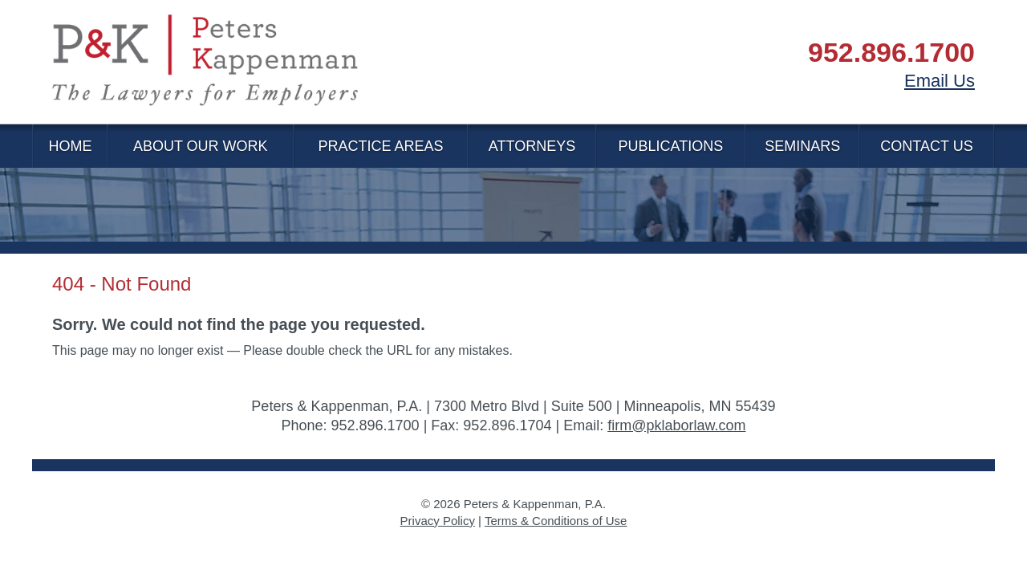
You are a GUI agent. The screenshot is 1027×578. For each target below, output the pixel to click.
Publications (671, 146)
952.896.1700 (891, 52)
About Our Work (200, 146)
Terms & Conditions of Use (556, 520)
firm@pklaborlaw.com (676, 425)
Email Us (939, 81)
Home (69, 146)
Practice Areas (380, 146)
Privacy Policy (437, 520)
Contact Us (926, 146)
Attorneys (532, 146)
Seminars (802, 146)
